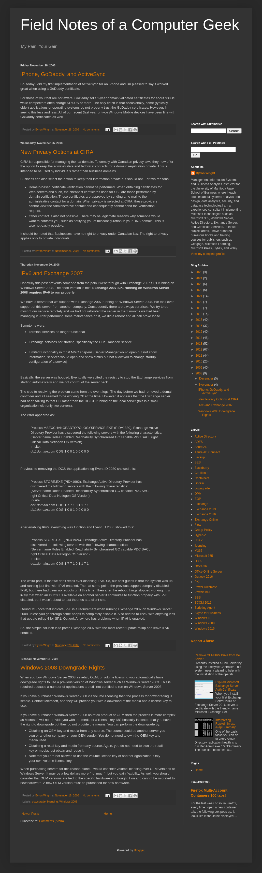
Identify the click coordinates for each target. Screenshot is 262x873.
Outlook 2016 (204, 576)
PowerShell (202, 592)
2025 (199, 272)
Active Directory (205, 436)
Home (108, 814)
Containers (202, 478)
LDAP (198, 540)
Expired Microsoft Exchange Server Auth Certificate (227, 685)
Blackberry (202, 468)
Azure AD (201, 447)
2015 (199, 331)
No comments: (92, 129)
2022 (199, 290)
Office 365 (201, 566)
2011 (199, 355)
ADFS (199, 442)
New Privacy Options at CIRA (56, 152)
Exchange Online (206, 519)
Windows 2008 (68, 801)
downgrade (39, 801)
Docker (199, 483)
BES (198, 462)
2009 (199, 367)
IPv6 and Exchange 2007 (51, 273)
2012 (199, 349)
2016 (199, 326)
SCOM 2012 (203, 602)
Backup (200, 457)
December (206, 378)
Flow (198, 525)
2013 (199, 343)
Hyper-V (200, 535)
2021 (199, 296)
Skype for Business (208, 613)
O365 (198, 561)
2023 (199, 284)
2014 (199, 338)
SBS (198, 597)
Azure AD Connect (207, 452)
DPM (198, 494)
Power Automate (206, 587)
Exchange (201, 504)
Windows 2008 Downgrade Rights (62, 667)
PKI (197, 582)
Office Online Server (208, 571)
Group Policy (203, 530)
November (206, 384)
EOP (198, 499)
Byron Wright (205, 173)
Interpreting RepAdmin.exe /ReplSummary (225, 723)
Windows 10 (203, 618)
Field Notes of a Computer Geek (129, 24)
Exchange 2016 (205, 514)
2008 (199, 373)
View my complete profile (208, 254)
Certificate (201, 473)
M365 (198, 550)
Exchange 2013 (205, 509)
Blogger (139, 850)
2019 (199, 308)
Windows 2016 (205, 628)
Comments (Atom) (51, 821)
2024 (199, 278)
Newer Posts (30, 814)
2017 (199, 320)
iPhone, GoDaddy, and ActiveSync (63, 74)
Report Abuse (202, 641)
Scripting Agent (205, 607)
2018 (199, 314)
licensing (52, 801)
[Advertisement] (216, 89)
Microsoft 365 (204, 556)
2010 (199, 361)
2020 (199, 302)
